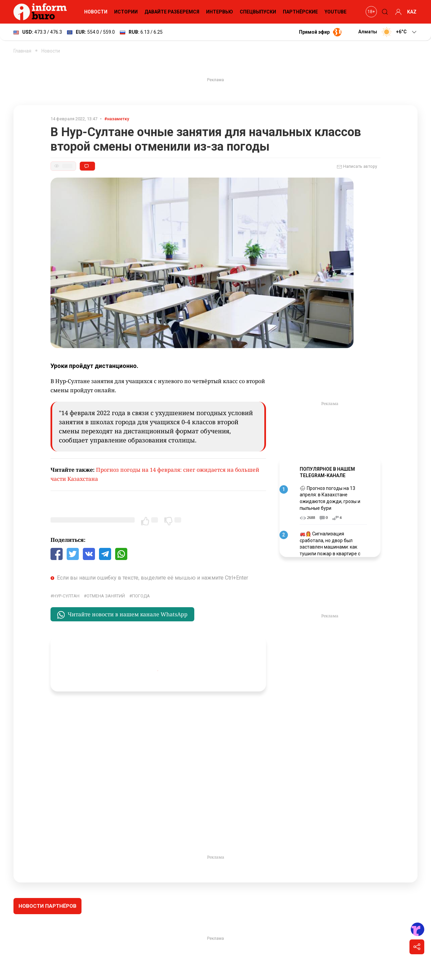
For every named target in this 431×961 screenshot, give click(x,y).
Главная (22, 51)
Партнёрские (300, 11)
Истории (126, 11)
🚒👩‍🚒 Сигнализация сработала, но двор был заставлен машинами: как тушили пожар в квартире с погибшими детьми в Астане (332, 547)
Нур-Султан (66, 595)
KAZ (412, 11)
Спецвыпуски (258, 11)
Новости (95, 11)
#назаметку (116, 118)
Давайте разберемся (171, 11)
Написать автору (357, 166)
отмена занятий (106, 595)
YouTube (335, 11)
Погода (141, 595)
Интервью (219, 11)
